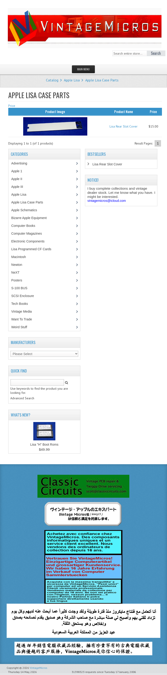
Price (11, 106)
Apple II (19, 179)
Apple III (19, 187)
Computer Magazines (29, 233)
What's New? (20, 415)
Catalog (52, 80)
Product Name (123, 111)
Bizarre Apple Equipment (31, 218)
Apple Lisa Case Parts (102, 80)
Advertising (21, 163)
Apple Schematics (26, 210)
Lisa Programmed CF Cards (33, 249)
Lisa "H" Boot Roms (44, 444)
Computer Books (26, 226)
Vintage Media (24, 311)
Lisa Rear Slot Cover (124, 126)
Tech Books (22, 304)
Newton (16, 265)
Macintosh (21, 257)
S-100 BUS (21, 288)
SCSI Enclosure (25, 296)
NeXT (15, 272)
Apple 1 (19, 171)
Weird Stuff (21, 327)
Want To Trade (21, 319)
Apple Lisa (72, 80)
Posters (19, 280)
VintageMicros (38, 667)
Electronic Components (30, 241)
